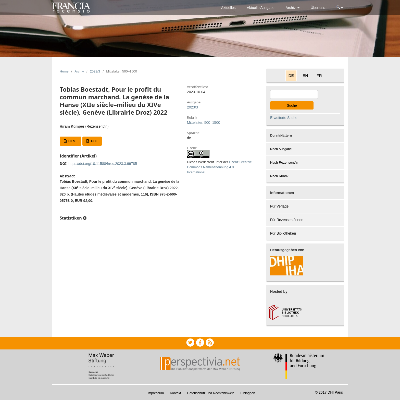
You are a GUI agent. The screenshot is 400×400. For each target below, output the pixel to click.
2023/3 (95, 71)
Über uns (318, 8)
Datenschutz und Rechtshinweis (210, 393)
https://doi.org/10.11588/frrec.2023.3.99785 (102, 164)
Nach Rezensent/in (284, 162)
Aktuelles (228, 8)
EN (305, 75)
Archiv (291, 8)
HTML (72, 141)
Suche (292, 105)
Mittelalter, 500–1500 (203, 122)
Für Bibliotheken (283, 233)
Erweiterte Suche (283, 118)
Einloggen (247, 393)
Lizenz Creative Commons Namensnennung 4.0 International (219, 167)
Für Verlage (279, 206)
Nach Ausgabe (281, 149)
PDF (94, 141)
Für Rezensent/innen (286, 220)
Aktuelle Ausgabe (260, 8)
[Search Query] (294, 94)
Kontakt (175, 393)
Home (64, 71)
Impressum (155, 393)
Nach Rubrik (279, 176)
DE (291, 75)
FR (319, 75)
